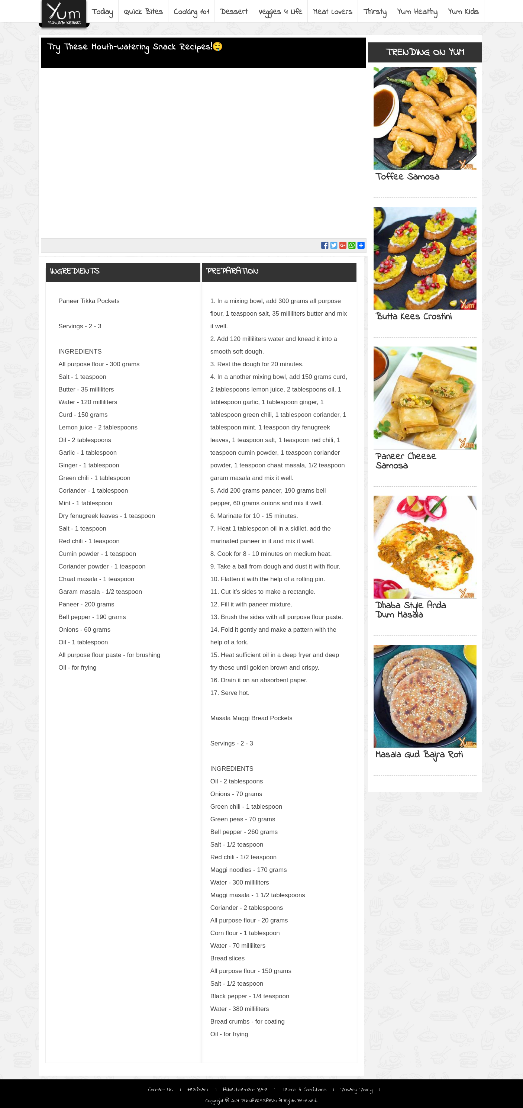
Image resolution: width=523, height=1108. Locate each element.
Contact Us (161, 1090)
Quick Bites (144, 12)
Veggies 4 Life (281, 12)
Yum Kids (464, 12)
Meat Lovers (333, 12)
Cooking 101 (192, 12)
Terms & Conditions (304, 1090)
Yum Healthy (418, 12)
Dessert (234, 12)
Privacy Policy (356, 1090)
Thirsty (375, 12)
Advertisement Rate (245, 1090)
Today (103, 12)
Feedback (198, 1090)
